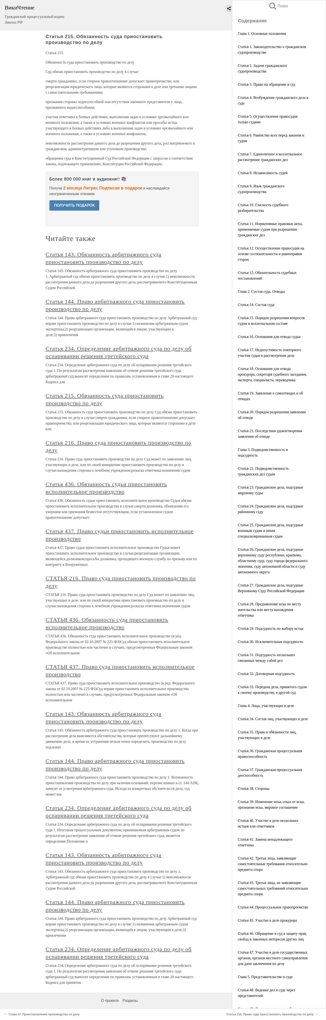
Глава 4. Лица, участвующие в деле (266, 706)
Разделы (130, 1001)
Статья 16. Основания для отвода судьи (269, 337)
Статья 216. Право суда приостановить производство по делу (270, 1014)
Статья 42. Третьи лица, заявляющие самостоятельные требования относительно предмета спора (272, 863)
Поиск (278, 6)
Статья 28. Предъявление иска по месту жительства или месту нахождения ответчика (269, 609)
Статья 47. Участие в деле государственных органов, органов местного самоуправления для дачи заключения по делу (273, 958)
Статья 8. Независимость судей (263, 173)
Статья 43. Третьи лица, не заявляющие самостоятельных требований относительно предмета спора (273, 888)
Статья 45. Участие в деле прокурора (267, 920)
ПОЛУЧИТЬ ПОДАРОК (74, 205)
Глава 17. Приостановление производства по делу (44, 1014)
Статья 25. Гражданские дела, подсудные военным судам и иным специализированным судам (270, 530)
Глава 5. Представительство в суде (265, 977)
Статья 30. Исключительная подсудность (270, 642)
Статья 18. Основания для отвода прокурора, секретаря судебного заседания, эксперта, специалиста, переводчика (272, 374)
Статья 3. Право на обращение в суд (266, 84)
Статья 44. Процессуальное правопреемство (273, 907)
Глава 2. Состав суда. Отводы (261, 291)
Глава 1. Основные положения (262, 34)
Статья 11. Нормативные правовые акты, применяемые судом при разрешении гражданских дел (270, 229)
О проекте (110, 1001)
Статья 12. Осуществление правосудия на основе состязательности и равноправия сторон (271, 253)
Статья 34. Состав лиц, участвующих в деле (273, 719)
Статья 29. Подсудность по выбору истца (270, 628)
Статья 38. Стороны (254, 789)
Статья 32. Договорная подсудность (266, 674)
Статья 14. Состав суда (256, 305)
